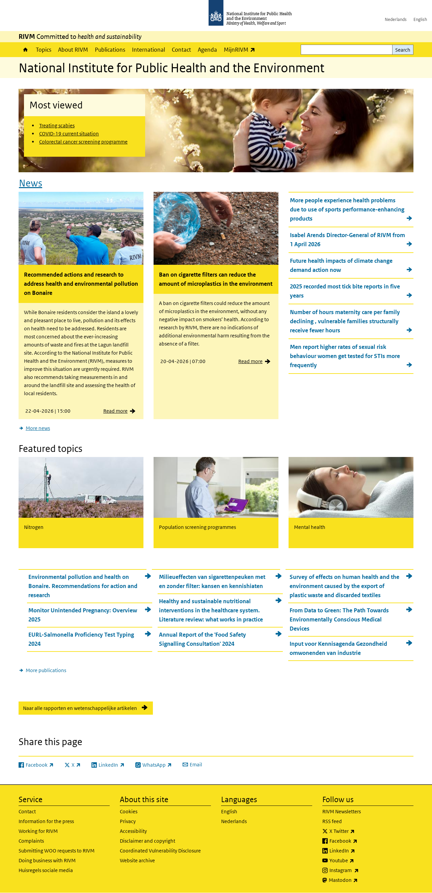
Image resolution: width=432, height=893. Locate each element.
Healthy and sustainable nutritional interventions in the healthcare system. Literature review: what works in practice (211, 610)
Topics (43, 49)
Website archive (137, 860)
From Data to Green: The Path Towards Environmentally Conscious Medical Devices (339, 619)
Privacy (128, 821)
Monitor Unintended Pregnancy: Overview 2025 (82, 615)
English (420, 19)
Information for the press (46, 821)
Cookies (128, 811)
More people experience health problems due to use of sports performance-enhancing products (347, 209)
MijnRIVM (241, 49)
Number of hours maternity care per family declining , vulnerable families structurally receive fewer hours (345, 321)
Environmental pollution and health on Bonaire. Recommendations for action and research (82, 586)
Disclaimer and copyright (147, 841)
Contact (181, 49)
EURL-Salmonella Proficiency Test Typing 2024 (81, 639)
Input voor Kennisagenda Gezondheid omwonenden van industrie (338, 648)
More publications (46, 670)
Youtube (359, 861)
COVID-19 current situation (69, 133)
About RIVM (73, 49)
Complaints (31, 841)
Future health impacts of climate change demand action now (341, 265)
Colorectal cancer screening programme (83, 141)
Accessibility (133, 831)
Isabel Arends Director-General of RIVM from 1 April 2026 (347, 239)
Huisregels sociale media (46, 870)
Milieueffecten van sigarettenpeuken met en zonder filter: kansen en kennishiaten (212, 581)
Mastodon (361, 880)
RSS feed (332, 821)
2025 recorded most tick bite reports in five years (345, 291)
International (148, 49)
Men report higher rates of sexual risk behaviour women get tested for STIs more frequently (345, 356)
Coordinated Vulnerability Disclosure (160, 850)
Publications (110, 49)
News (30, 183)
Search (402, 50)
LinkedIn (359, 851)
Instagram (361, 870)
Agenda (207, 49)
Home (25, 49)
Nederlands (396, 19)
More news (38, 428)
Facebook (361, 841)
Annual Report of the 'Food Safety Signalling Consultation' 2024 (202, 639)
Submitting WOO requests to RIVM (56, 850)
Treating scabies (57, 125)
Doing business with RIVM (47, 860)
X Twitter (359, 831)
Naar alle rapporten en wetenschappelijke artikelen (80, 708)
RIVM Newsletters (341, 811)
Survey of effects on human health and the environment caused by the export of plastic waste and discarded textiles (344, 586)
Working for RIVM (38, 831)
